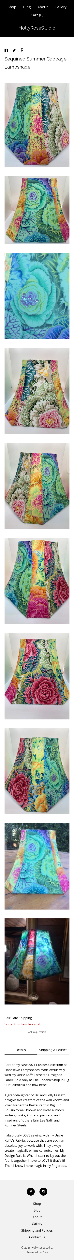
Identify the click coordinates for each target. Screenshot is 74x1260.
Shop (12, 7)
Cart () (37, 15)
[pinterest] (31, 1192)
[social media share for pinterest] (22, 50)
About (42, 7)
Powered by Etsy (37, 1252)
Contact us (37, 1237)
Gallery (61, 7)
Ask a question (37, 1032)
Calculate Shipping (18, 1018)
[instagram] (43, 1192)
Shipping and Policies (37, 1230)
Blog (27, 7)
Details (21, 1050)
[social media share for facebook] (6, 51)
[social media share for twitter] (14, 51)
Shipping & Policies (53, 1050)
